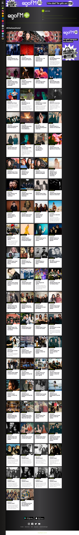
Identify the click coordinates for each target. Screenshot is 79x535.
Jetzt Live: (46, 11)
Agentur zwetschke (44, 532)
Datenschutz (27, 526)
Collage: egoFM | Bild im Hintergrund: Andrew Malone (46, 42)
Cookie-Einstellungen (44, 526)
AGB (32, 526)
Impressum (36, 526)
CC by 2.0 (60, 42)
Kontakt (22, 526)
